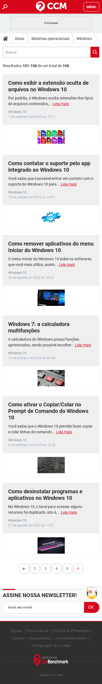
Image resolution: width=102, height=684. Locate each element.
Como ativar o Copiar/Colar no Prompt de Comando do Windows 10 (48, 411)
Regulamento (39, 638)
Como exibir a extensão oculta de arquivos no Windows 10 (48, 86)
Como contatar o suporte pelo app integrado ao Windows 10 (49, 166)
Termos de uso (37, 631)
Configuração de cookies (51, 646)
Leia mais (61, 104)
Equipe (16, 631)
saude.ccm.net (51, 675)
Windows (84, 38)
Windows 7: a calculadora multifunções (39, 327)
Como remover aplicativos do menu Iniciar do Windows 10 (51, 246)
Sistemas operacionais (50, 38)
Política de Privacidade (71, 631)
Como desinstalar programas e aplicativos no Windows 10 (45, 494)
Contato (19, 638)
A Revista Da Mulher (71, 638)
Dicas (19, 38)
